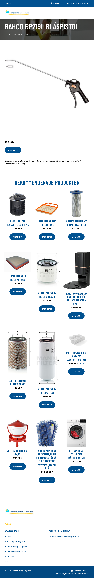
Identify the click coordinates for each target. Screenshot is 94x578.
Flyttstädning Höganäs (16, 551)
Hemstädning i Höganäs (17, 546)
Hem (9, 536)
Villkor (85, 570)
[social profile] (13, 3)
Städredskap (21, 131)
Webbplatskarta (81, 573)
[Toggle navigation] (86, 13)
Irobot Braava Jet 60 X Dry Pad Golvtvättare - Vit (76, 356)
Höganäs (56, 3)
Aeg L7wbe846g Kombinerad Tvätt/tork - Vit (76, 454)
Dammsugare (33, 131)
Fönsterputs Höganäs (16, 541)
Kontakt (78, 570)
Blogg (9, 561)
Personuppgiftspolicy (64, 573)
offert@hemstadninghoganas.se (75, 3)
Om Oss (10, 556)
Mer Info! (13, 150)
